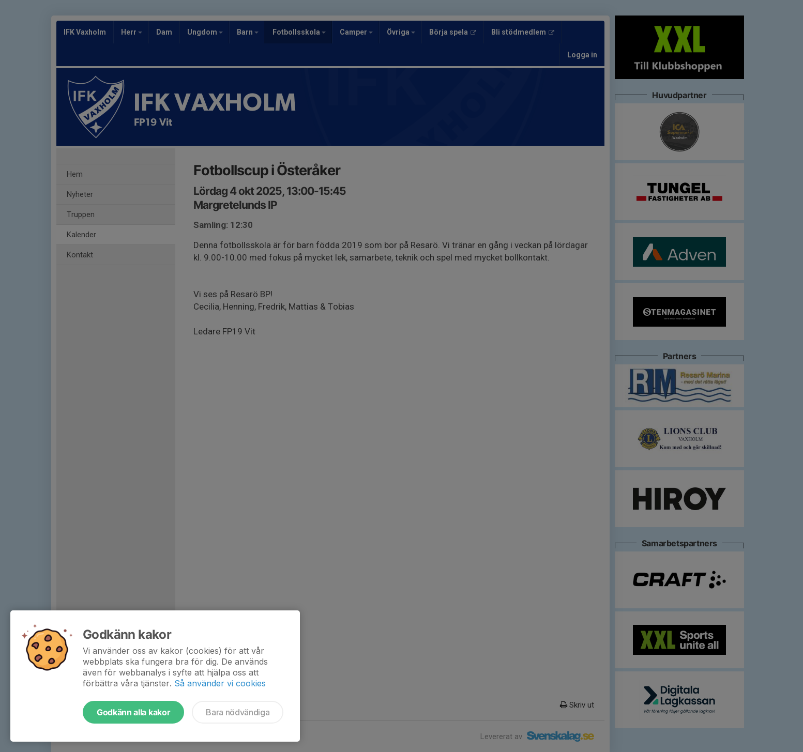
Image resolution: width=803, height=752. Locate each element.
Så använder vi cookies (220, 683)
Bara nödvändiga (237, 712)
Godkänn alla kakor (133, 712)
